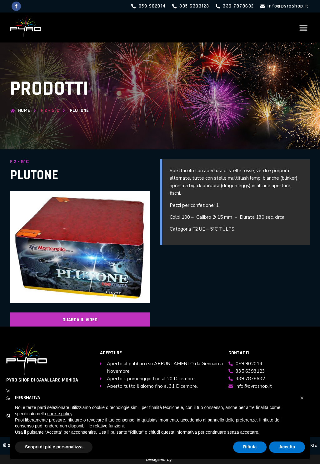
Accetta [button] (287, 446)
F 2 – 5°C (50, 110)
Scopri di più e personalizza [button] (53, 446)
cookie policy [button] (60, 413)
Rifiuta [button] (250, 446)
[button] (303, 27)
